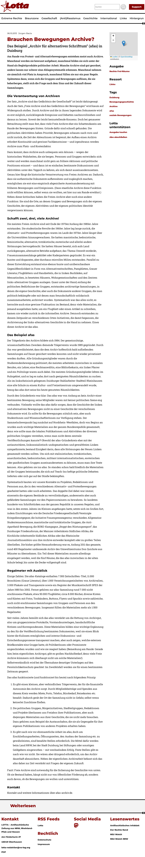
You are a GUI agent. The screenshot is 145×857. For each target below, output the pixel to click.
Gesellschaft (49, 18)
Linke (123, 18)
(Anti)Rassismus (70, 18)
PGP (3, 852)
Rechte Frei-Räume (119, 71)
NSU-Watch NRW (119, 839)
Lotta (40, 825)
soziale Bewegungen (120, 115)
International (108, 18)
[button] (123, 43)
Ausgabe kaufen (118, 132)
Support (136, 7)
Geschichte (90, 18)
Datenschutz (44, 839)
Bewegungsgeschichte (121, 102)
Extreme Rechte (11, 18)
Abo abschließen (118, 137)
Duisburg (114, 97)
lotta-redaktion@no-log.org (15, 847)
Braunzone (32, 18)
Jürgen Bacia (25, 33)
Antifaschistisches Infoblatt (124, 825)
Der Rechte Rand (119, 830)
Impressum (44, 844)
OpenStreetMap (127, 57)
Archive (113, 106)
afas (111, 111)
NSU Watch (116, 834)
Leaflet (113, 57)
